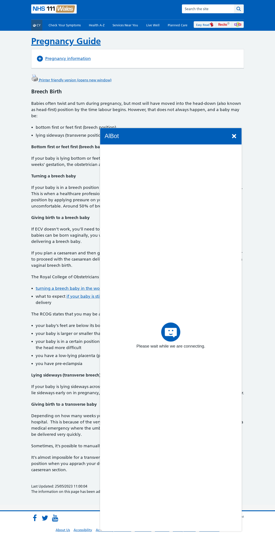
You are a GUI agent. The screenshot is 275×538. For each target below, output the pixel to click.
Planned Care (177, 25)
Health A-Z (97, 25)
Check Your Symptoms (65, 25)
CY (37, 25)
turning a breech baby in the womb (71, 288)
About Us (63, 530)
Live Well (153, 25)
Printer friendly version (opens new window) (71, 80)
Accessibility (83, 530)
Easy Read (205, 25)
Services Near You (125, 25)
